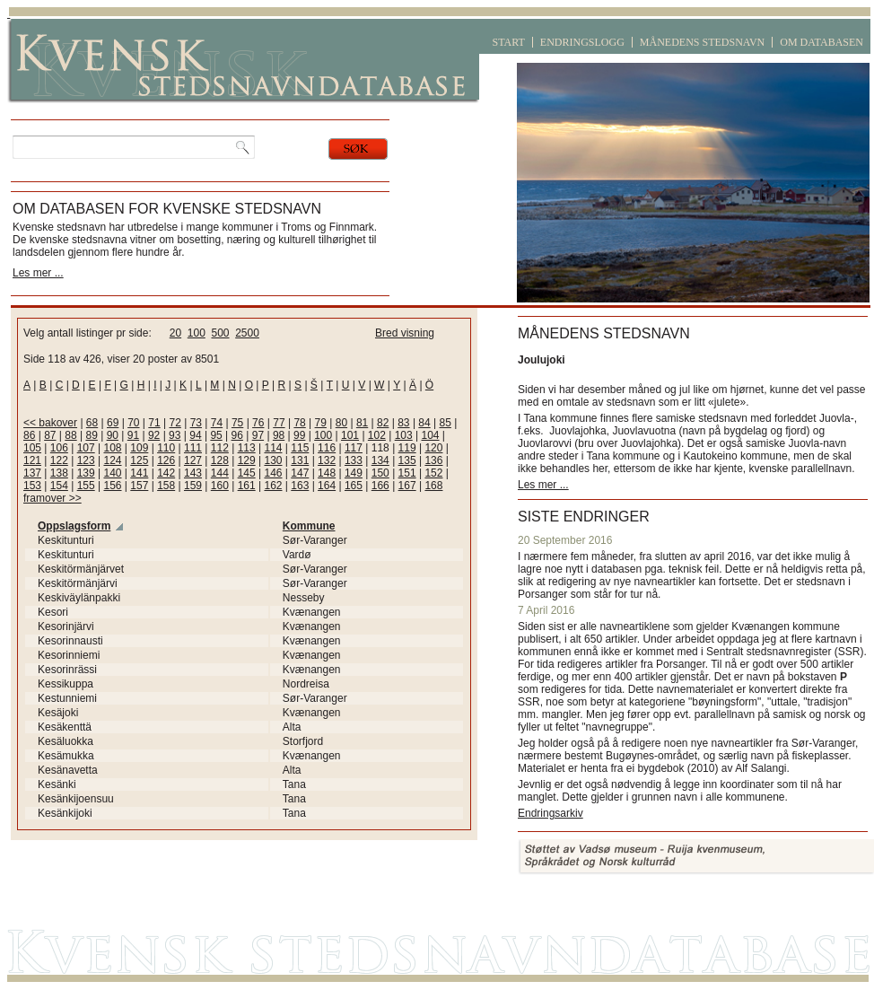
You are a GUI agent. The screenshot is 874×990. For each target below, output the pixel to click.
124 (112, 460)
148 (327, 473)
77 (278, 422)
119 (407, 448)
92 (154, 435)
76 (258, 422)
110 (166, 448)
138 (59, 473)
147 (300, 473)
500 (220, 333)
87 (50, 435)
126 (166, 460)
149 (354, 473)
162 (273, 485)
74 (217, 422)
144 (220, 473)
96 (237, 435)
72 (174, 422)
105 (32, 448)
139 (86, 473)
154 (59, 485)
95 (216, 435)
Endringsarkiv (550, 813)
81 (362, 422)
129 (247, 460)
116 (327, 448)
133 (354, 460)
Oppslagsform (74, 526)
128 (220, 460)
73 (196, 422)
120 (433, 448)
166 (380, 485)
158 (166, 485)
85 (445, 422)
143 (193, 473)
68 (92, 422)
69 (112, 422)
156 (112, 485)
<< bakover (50, 422)
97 (258, 435)
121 (32, 460)
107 (86, 448)
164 (327, 485)
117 (354, 448)
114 (273, 448)
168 (433, 485)
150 (380, 473)
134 (380, 460)
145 (247, 473)
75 (237, 422)
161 (247, 485)
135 (407, 460)
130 (273, 460)
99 (299, 435)
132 (327, 460)
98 (278, 435)
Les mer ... (38, 273)
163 (300, 485)
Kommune (309, 526)
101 (350, 435)
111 (193, 448)
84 (424, 422)
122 (59, 460)
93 (174, 435)
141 (139, 473)
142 (166, 473)
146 (273, 473)
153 (32, 485)
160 (220, 485)
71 (154, 422)
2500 (247, 333)
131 (300, 460)
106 (59, 448)
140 (112, 473)
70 (133, 422)
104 (431, 435)
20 (175, 333)
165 (354, 485)
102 (377, 435)
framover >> (52, 498)
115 (300, 448)
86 (29, 435)
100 (196, 333)
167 (407, 485)
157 (139, 485)
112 (220, 448)
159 (193, 485)
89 (91, 435)
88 (70, 435)
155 (86, 485)
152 (433, 473)
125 (139, 460)
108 (112, 448)
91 (133, 435)
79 (321, 422)
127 (193, 460)
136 (433, 460)
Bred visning (404, 333)
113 (247, 448)
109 (139, 448)
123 (86, 460)
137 (32, 473)
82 (383, 422)
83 (403, 422)
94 (195, 435)
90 (112, 435)
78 (299, 422)
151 (407, 473)
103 (404, 435)
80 (341, 422)
